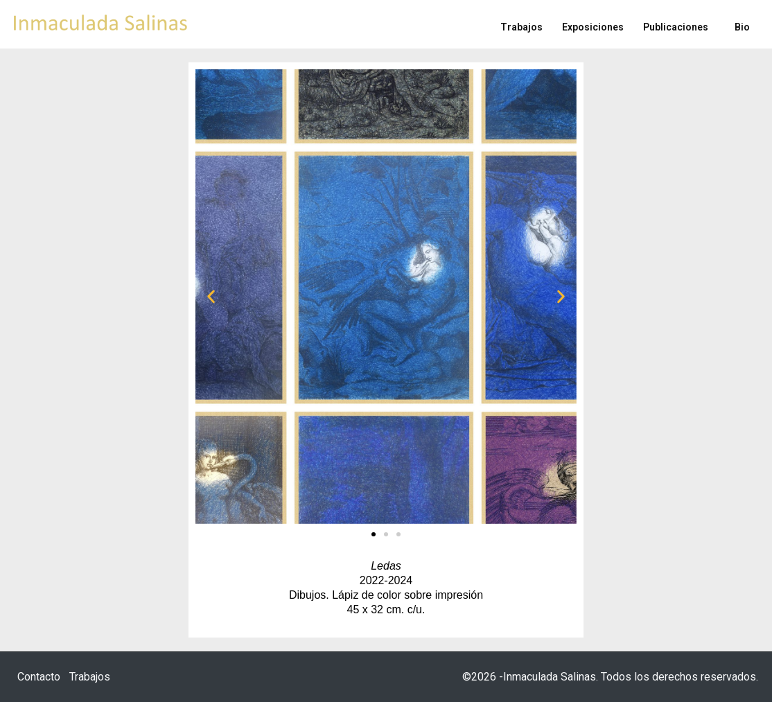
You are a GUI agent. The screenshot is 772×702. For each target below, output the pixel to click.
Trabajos (89, 676)
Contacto (38, 676)
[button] (211, 297)
